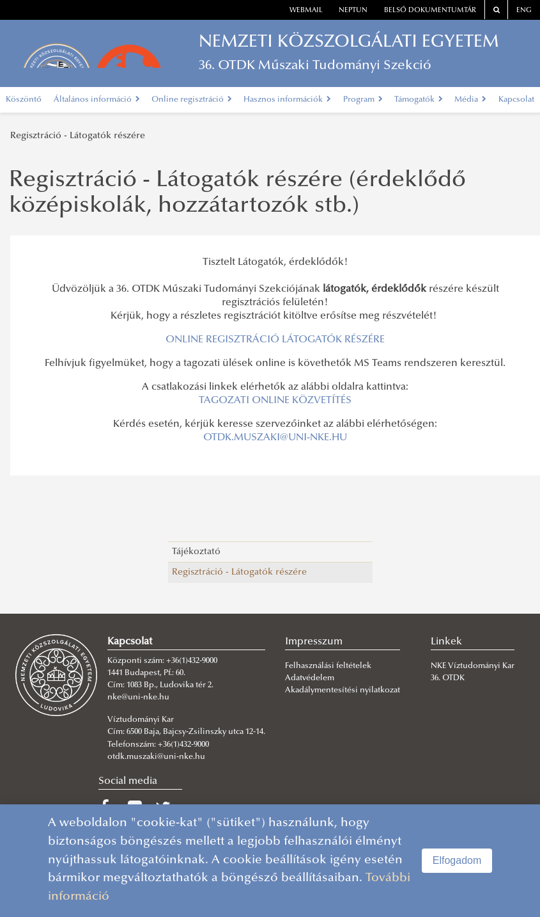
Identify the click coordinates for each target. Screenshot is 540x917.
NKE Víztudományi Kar (472, 666)
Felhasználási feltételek (328, 666)
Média (470, 100)
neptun (353, 10)
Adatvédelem (309, 678)
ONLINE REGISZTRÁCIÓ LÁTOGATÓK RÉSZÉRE (275, 340)
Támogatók (418, 100)
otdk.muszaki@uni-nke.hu (156, 757)
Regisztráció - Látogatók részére (77, 136)
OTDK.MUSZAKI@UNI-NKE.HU (275, 438)
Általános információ (97, 100)
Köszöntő (24, 100)
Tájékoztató (196, 552)
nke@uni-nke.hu (138, 697)
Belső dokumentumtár (430, 10)
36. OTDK (449, 678)
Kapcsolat (516, 100)
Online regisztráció (191, 100)
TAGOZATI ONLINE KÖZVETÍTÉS (275, 400)
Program (363, 100)
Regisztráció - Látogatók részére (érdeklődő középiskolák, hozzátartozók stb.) (237, 194)
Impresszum (314, 642)
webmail (306, 10)
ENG (524, 10)
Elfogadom (457, 860)
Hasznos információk (287, 100)
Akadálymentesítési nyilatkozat (342, 690)
